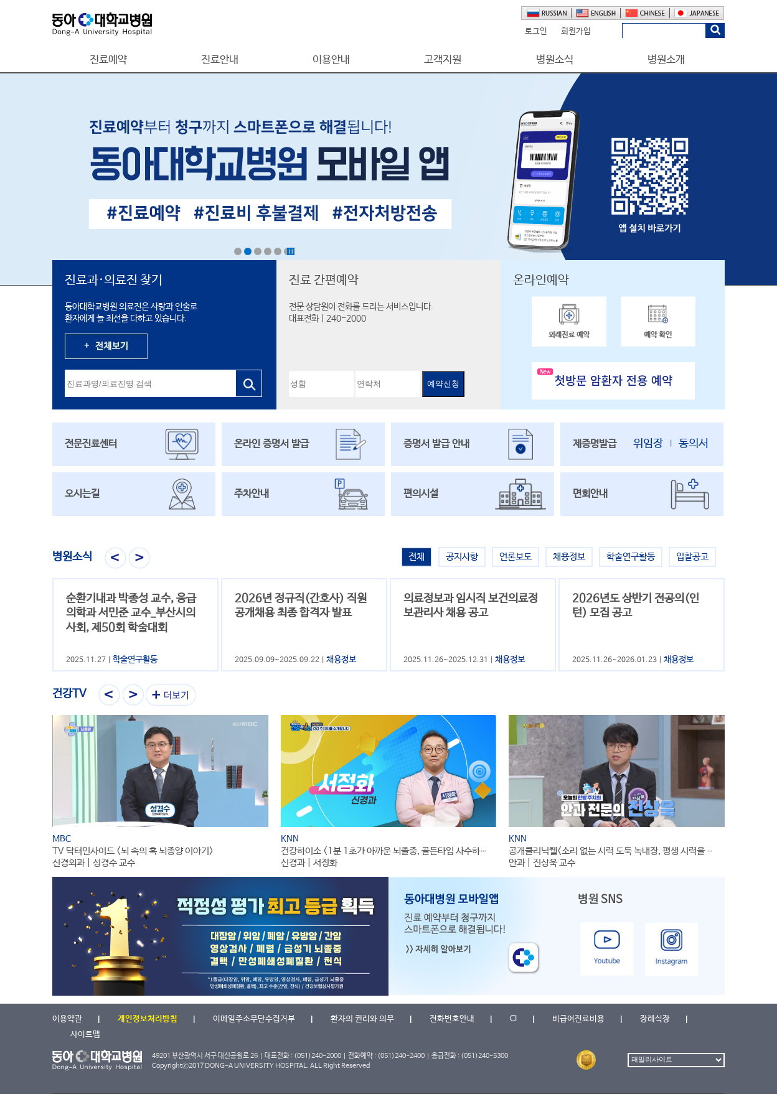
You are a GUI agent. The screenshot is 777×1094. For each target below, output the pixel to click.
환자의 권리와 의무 (362, 1019)
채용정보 (569, 556)
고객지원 (442, 60)
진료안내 (219, 60)
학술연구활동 (630, 556)
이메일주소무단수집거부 (254, 1019)
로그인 (536, 31)
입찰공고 (692, 556)
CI (513, 1019)
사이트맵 (85, 1034)
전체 (416, 556)
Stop (290, 251)
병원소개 (666, 60)
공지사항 (462, 556)
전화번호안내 (452, 1019)
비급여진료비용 (578, 1019)
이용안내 (331, 60)
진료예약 (108, 60)
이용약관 (67, 1019)
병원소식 (554, 60)
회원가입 (576, 31)
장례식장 (655, 1019)
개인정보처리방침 (147, 1019)
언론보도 (515, 556)
